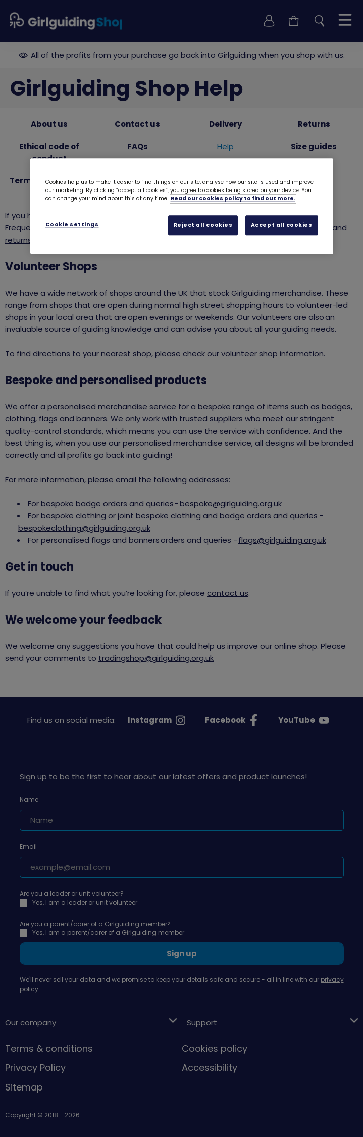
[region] (181, 206)
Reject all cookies (203, 225)
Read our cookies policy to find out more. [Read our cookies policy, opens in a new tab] (233, 198)
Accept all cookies (282, 225)
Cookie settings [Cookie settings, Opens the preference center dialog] (72, 224)
